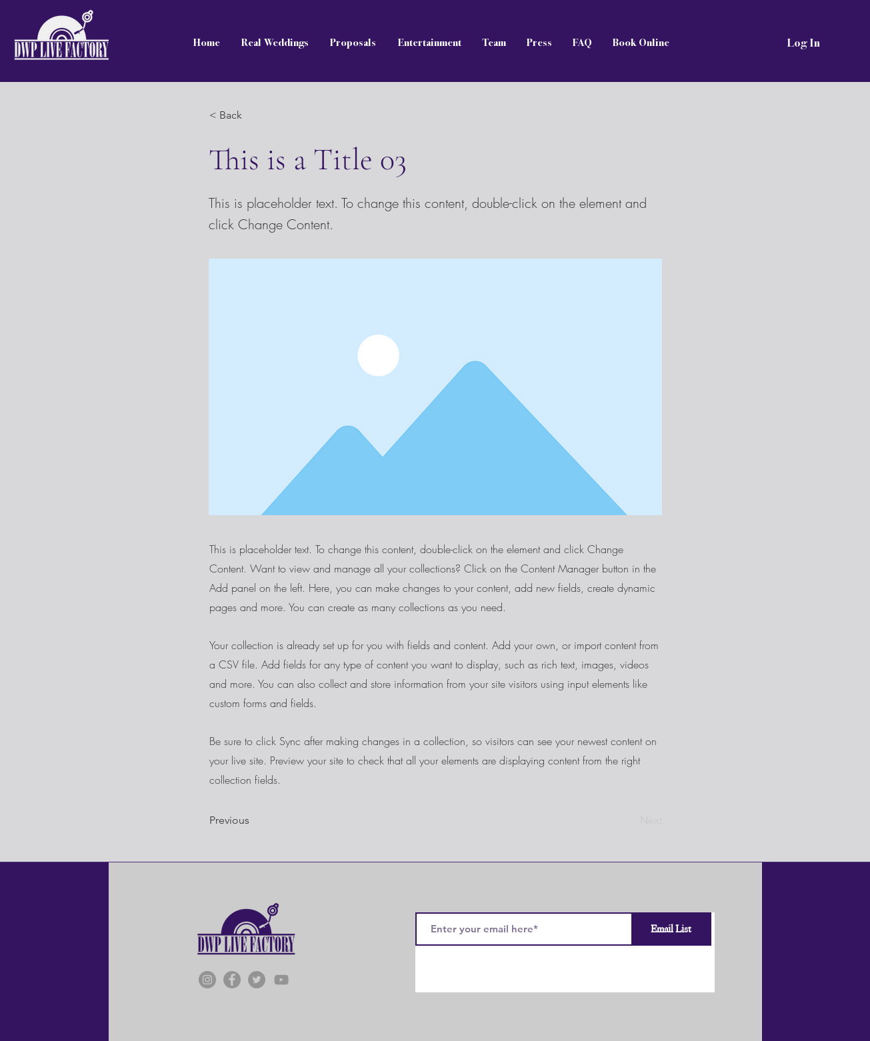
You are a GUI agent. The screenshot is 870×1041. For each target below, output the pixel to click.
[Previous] (253, 820)
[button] (253, 115)
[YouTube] (281, 979)
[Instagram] (207, 979)
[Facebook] (232, 979)
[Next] (629, 820)
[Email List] (671, 929)
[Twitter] (256, 979)
